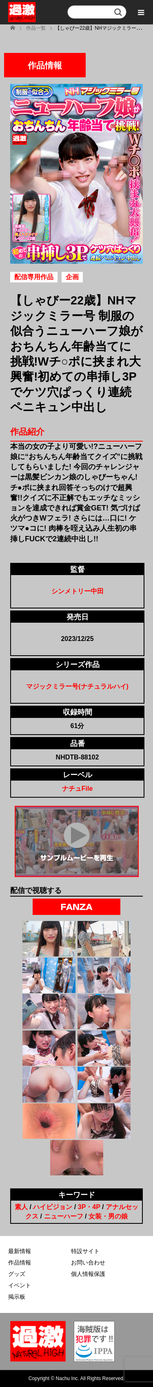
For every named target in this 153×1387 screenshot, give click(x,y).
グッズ (16, 1274)
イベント (19, 1285)
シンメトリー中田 (77, 591)
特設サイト (85, 1251)
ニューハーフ (63, 1216)
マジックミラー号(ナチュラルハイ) (77, 686)
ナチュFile (77, 788)
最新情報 (19, 1251)
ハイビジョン (52, 1206)
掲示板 (16, 1296)
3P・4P (89, 1206)
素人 (21, 1206)
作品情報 (19, 1262)
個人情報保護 (88, 1274)
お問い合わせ (88, 1262)
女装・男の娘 (108, 1216)
